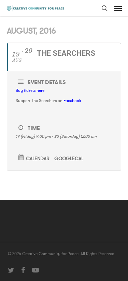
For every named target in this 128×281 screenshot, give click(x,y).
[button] (118, 8)
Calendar (37, 159)
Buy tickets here (30, 90)
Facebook (72, 100)
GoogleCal (68, 159)
